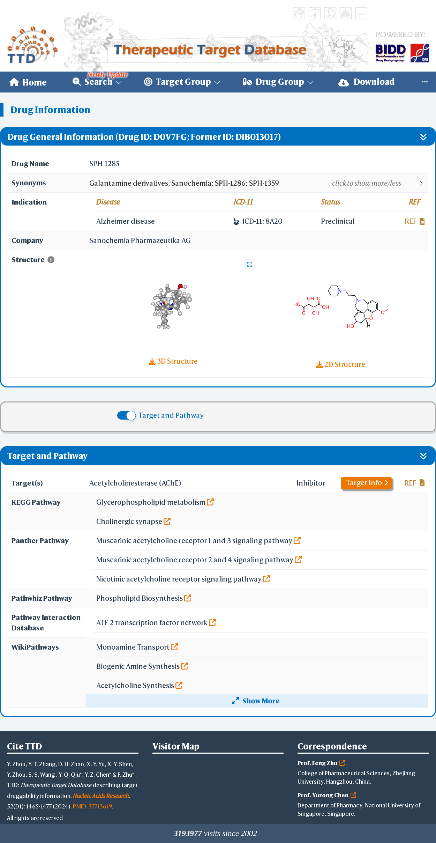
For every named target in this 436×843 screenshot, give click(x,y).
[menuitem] (28, 82)
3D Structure (173, 361)
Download (366, 82)
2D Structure (340, 364)
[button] (258, 183)
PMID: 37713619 (92, 806)
